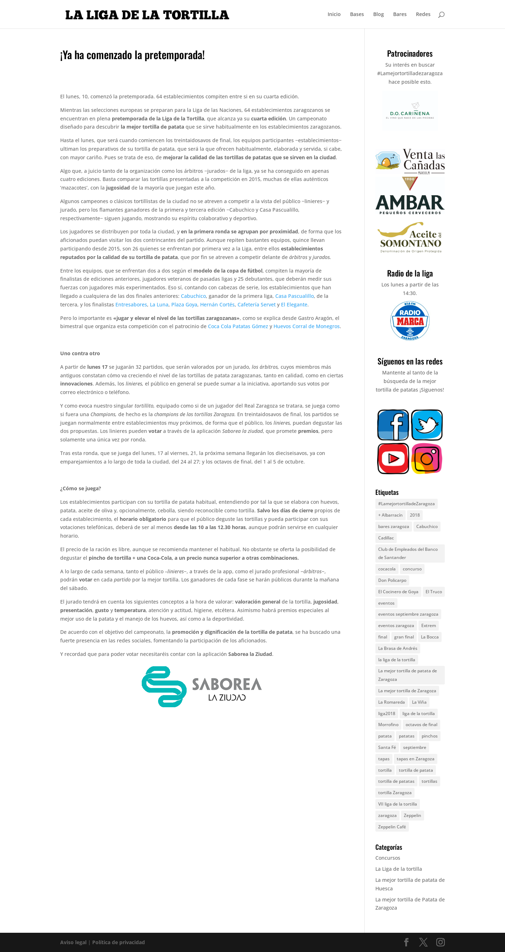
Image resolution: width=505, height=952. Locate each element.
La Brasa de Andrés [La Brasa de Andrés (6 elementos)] (397, 648)
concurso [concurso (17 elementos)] (412, 569)
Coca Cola (219, 326)
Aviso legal (73, 942)
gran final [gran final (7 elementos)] (404, 637)
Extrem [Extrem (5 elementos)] (428, 625)
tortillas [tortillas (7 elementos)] (429, 781)
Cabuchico (193, 296)
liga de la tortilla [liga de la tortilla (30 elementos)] (418, 713)
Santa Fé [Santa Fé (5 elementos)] (387, 747)
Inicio (334, 14)
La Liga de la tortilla (398, 868)
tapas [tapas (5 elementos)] (384, 759)
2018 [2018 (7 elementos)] (415, 515)
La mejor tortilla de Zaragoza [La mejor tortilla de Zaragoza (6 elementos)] (407, 691)
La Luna (159, 304)
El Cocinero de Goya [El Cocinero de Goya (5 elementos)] (398, 592)
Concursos (387, 857)
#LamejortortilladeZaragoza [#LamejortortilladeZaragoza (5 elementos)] (406, 504)
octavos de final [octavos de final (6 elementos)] (421, 724)
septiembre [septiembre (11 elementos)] (414, 747)
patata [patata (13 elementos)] (385, 736)
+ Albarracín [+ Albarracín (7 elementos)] (390, 515)
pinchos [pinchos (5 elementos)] (430, 736)
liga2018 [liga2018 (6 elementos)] (386, 713)
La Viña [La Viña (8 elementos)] (419, 702)
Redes (423, 14)
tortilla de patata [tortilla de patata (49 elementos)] (416, 770)
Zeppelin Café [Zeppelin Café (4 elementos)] (392, 827)
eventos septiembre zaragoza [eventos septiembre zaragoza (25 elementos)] (408, 614)
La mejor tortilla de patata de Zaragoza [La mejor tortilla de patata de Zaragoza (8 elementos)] (407, 675)
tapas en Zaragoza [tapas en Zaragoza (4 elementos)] (415, 759)
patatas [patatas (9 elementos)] (407, 736)
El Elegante (294, 304)
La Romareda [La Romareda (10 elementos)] (391, 702)
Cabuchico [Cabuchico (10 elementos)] (427, 526)
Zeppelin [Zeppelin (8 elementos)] (412, 815)
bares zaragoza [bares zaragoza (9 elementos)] (393, 526)
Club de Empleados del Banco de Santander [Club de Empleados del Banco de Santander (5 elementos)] (408, 553)
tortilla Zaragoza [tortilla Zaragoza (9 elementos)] (395, 793)
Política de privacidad (118, 942)
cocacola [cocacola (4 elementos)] (387, 569)
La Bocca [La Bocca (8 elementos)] (430, 637)
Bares (400, 14)
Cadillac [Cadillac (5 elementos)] (386, 538)
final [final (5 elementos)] (382, 637)
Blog (378, 14)
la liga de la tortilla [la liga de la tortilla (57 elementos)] (396, 660)
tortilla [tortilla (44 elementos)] (385, 770)
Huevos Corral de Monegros (307, 326)
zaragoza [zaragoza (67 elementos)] (387, 815)
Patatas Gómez (250, 326)
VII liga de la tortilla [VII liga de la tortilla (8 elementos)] (397, 804)
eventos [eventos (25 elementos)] (386, 603)
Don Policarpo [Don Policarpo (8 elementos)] (392, 580)
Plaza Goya (184, 304)
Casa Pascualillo (294, 296)
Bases (357, 14)
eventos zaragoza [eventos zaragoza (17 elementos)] (396, 625)
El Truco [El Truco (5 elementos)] (434, 592)
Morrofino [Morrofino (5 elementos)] (388, 724)
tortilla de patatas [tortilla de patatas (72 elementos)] (396, 781)
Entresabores (131, 304)
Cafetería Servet (257, 304)
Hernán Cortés (217, 304)
